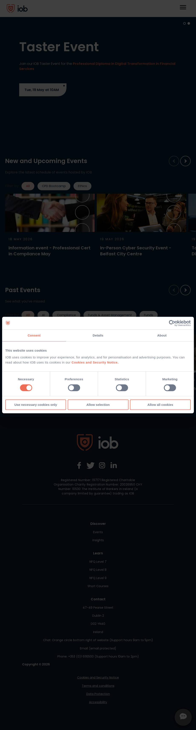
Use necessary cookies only (35, 404)
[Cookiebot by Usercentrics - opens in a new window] (172, 323)
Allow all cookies (160, 404)
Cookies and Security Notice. (95, 362)
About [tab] (162, 335)
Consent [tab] (34, 335)
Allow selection (98, 404)
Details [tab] (98, 335)
